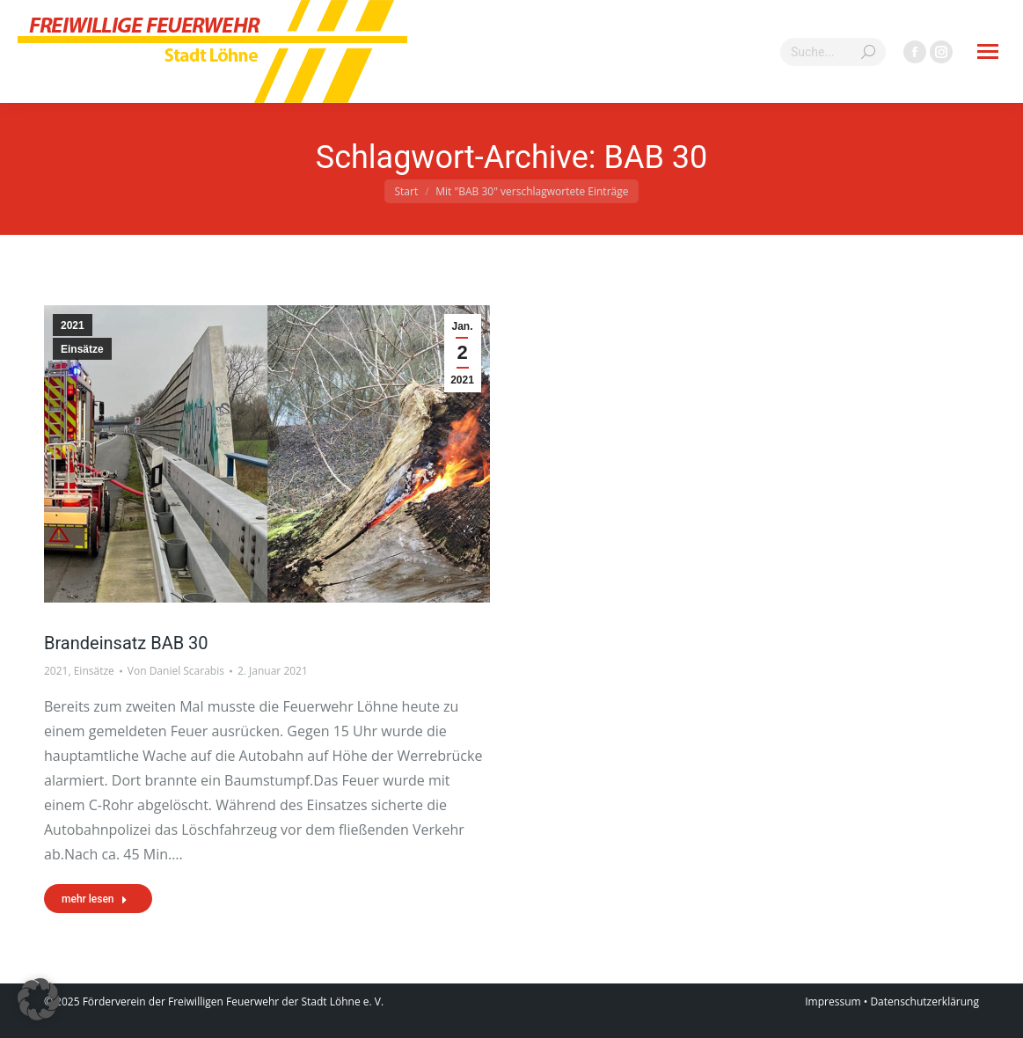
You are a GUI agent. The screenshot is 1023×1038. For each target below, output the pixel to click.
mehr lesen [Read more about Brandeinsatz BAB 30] (95, 899)
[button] (38, 999)
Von (176, 670)
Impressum (832, 1001)
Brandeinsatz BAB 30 (126, 643)
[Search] (833, 52)
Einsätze (82, 349)
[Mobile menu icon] (987, 51)
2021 (72, 325)
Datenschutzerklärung (924, 1001)
